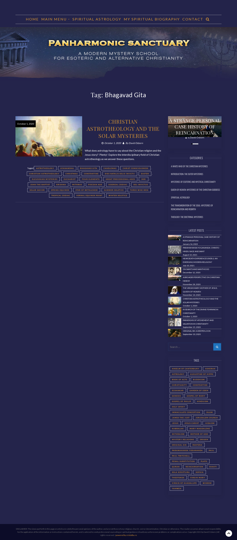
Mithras (77, 185)
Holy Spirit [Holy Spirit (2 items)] (178, 407)
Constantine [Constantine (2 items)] (200, 385)
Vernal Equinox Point (89, 195)
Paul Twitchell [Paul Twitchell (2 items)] (181, 456)
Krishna (61, 185)
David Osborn (136, 143)
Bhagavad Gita (88, 168)
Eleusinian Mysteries (44, 179)
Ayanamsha (67, 168)
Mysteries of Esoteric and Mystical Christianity (193, 181)
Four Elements (91, 179)
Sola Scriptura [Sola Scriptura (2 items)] (181, 472)
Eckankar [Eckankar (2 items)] (178, 390)
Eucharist (70, 179)
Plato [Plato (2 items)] (204, 461)
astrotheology (45, 168)
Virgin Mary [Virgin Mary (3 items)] (197, 478)
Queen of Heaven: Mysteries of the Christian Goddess (195, 189)
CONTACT (192, 19)
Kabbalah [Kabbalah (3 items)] (178, 429)
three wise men (139, 190)
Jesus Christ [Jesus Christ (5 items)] (191, 423)
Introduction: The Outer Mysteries (187, 174)
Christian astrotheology (44, 174)
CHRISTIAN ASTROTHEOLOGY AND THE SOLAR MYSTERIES (123, 128)
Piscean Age (95, 185)
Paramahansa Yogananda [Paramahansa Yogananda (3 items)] (187, 450)
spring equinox (60, 190)
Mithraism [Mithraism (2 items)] (178, 434)
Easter (145, 174)
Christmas (72, 174)
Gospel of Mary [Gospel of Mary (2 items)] (196, 396)
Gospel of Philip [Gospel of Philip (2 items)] (181, 401)
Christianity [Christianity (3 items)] (179, 385)
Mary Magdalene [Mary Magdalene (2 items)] (200, 429)
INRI (143, 179)
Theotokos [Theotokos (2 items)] (178, 478)
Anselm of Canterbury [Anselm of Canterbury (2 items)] (185, 369)
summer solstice (114, 190)
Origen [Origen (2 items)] (204, 439)
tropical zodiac (60, 195)
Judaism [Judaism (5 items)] (210, 423)
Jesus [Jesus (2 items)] (175, 423)
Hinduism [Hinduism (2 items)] (202, 401)
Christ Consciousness (135, 168)
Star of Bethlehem (87, 190)
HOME (32, 19)
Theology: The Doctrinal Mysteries (187, 217)
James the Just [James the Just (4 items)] (181, 418)
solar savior (37, 190)
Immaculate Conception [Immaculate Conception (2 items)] (186, 412)
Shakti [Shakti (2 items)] (213, 467)
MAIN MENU (54, 19)
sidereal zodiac (117, 185)
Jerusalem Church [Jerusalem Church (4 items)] (207, 418)
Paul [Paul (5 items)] (211, 450)
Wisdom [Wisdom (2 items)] (207, 483)
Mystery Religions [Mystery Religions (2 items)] (183, 439)
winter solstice (118, 195)
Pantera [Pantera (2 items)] (197, 445)
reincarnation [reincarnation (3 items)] (194, 467)
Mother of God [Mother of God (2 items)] (199, 434)
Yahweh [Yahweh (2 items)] (176, 488)
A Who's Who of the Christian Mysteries (189, 166)
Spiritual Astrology (96, 19)
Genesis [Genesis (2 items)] (176, 396)
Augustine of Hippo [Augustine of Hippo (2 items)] (201, 374)
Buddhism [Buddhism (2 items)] (199, 380)
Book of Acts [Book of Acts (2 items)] (179, 380)
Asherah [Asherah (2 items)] (210, 369)
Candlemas (110, 168)
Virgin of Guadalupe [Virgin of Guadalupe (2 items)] (184, 483)
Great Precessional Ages (120, 179)
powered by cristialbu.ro (126, 535)
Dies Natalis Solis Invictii (120, 174)
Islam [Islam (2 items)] (209, 412)
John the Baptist (40, 185)
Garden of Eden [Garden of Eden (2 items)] (199, 390)
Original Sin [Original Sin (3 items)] (179, 445)
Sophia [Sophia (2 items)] (200, 472)
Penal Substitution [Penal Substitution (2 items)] (183, 461)
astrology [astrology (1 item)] (178, 374)
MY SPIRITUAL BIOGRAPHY (152, 19)
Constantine (91, 174)
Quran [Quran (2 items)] (176, 467)
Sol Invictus (140, 185)
